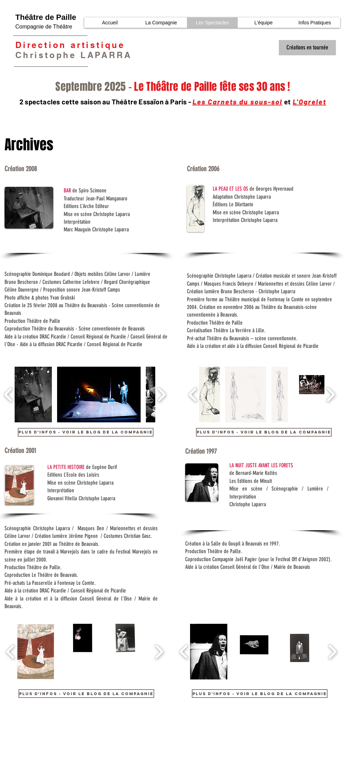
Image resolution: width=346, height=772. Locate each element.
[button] (33, 394)
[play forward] (161, 394)
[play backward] (8, 394)
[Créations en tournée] (307, 47)
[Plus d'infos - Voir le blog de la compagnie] (86, 432)
